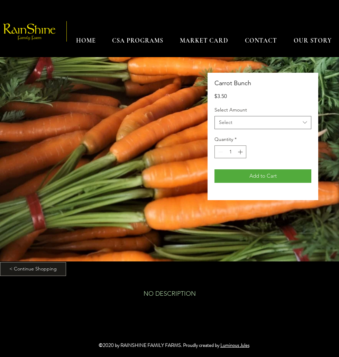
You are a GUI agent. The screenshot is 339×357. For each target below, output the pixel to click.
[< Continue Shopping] (33, 269)
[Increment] (241, 152)
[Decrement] (220, 152)
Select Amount (230, 110)
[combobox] (262, 122)
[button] (137, 40)
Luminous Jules (234, 345)
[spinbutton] (230, 152)
